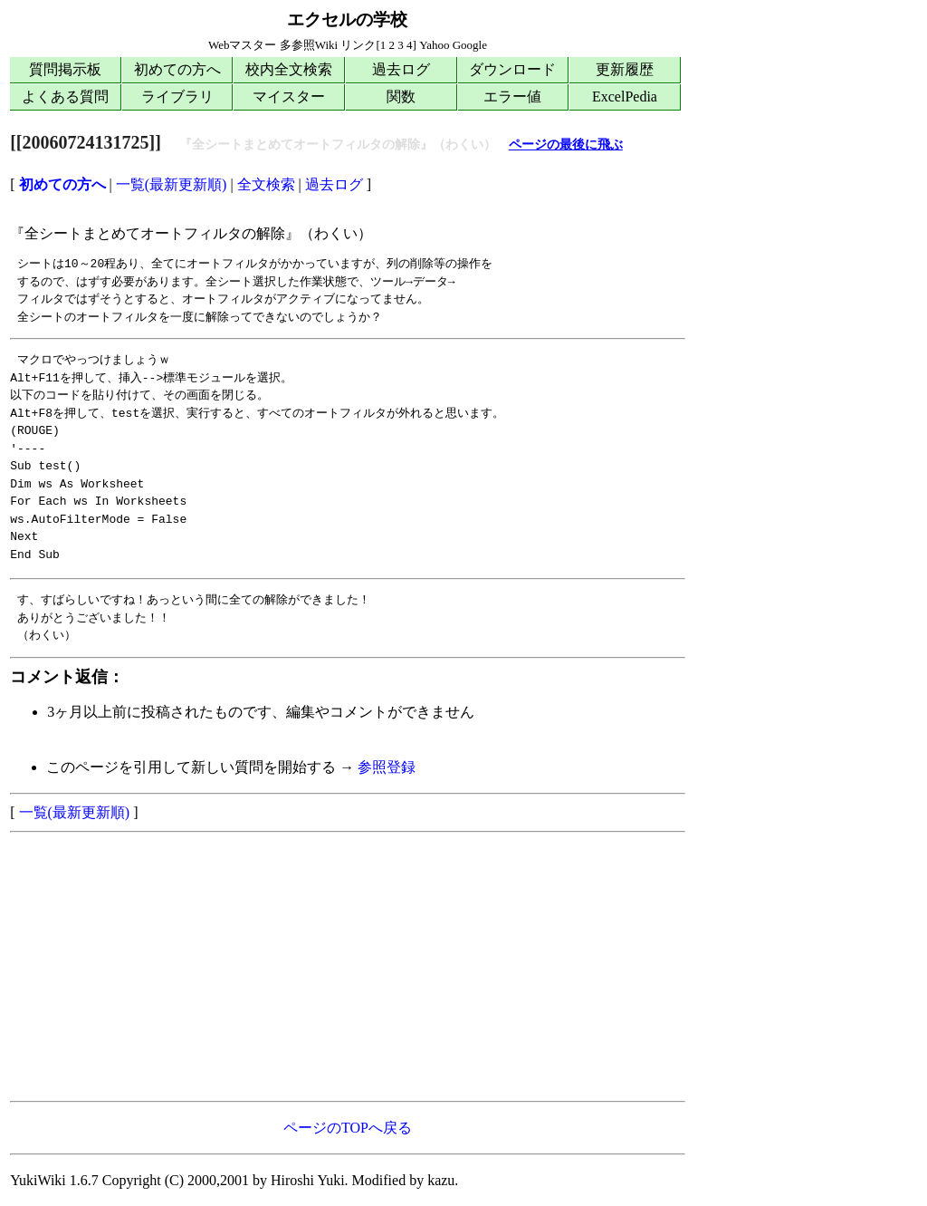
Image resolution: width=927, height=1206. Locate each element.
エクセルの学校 (347, 19)
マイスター (289, 96)
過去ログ (401, 69)
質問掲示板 (65, 69)
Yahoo (434, 45)
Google (470, 45)
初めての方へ (177, 69)
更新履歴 (625, 69)
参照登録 (387, 767)
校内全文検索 (288, 69)
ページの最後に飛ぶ (566, 144)
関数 (401, 96)
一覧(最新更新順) (171, 184)
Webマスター (242, 45)
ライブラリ (177, 96)
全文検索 (266, 184)
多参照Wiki (309, 45)
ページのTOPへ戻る (347, 1127)
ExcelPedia (624, 96)
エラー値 (512, 96)
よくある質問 (65, 96)
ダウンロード (512, 69)
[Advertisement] (347, 967)
